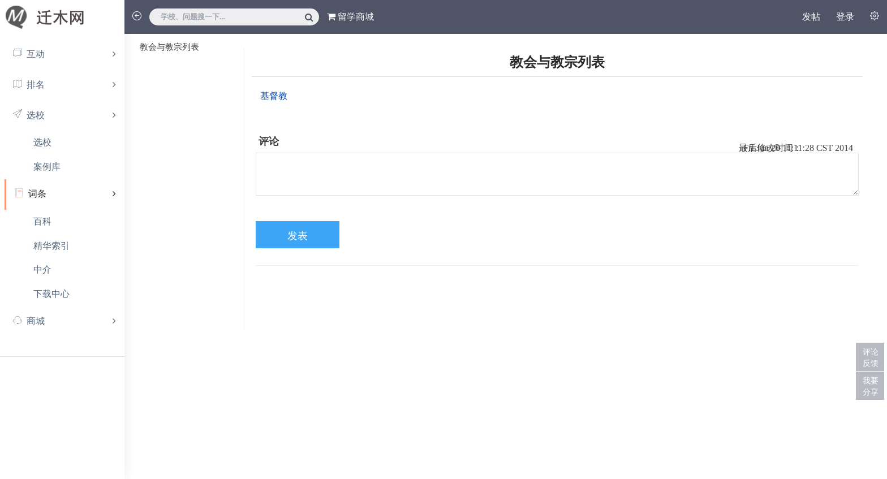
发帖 (811, 16)
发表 (297, 235)
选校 (42, 142)
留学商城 (350, 16)
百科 (42, 221)
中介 (42, 269)
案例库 (47, 166)
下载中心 (51, 294)
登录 (845, 16)
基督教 (273, 96)
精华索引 (51, 246)
